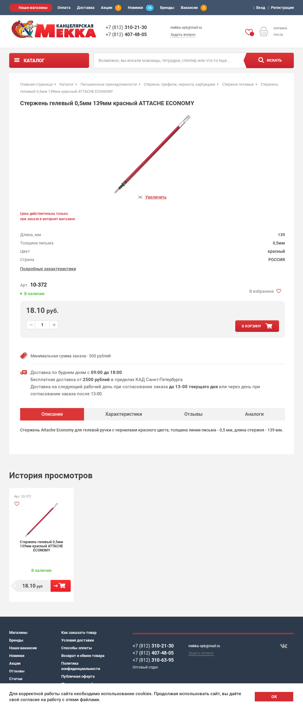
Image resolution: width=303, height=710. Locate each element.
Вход (260, 7)
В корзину (61, 586)
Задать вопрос (183, 35)
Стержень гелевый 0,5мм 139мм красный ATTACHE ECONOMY (41, 546)
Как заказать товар (78, 632)
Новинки (141, 8)
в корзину (251, 326)
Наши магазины (33, 7)
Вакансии (194, 8)
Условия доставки (77, 640)
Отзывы (17, 671)
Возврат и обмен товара (82, 655)
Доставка (85, 7)
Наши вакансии (23, 648)
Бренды (167, 7)
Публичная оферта (78, 676)
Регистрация (282, 7)
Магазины (18, 632)
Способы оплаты (76, 648)
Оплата (63, 7)
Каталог (34, 60)
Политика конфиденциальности (80, 666)
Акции (111, 8)
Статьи (15, 679)
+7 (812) (126, 27)
